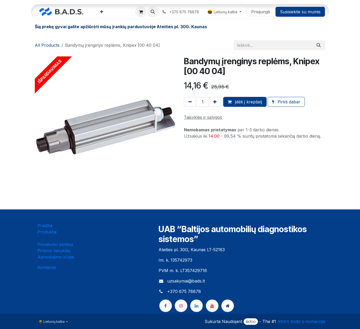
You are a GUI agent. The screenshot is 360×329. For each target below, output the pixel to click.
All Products (47, 45)
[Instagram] (181, 305)
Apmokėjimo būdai (55, 257)
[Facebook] (165, 305)
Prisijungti (260, 11)
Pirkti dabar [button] (286, 101)
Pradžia (44, 225)
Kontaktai (46, 267)
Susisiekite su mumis (300, 11)
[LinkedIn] (196, 305)
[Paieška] (318, 45)
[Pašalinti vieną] (190, 102)
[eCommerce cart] (140, 11)
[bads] (227, 305)
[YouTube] (212, 305)
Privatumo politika (55, 244)
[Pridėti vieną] (215, 102)
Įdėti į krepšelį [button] (245, 101)
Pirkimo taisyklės (53, 250)
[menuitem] (102, 12)
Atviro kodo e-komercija (301, 321)
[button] (152, 11)
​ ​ (180, 11)
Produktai (47, 231)
